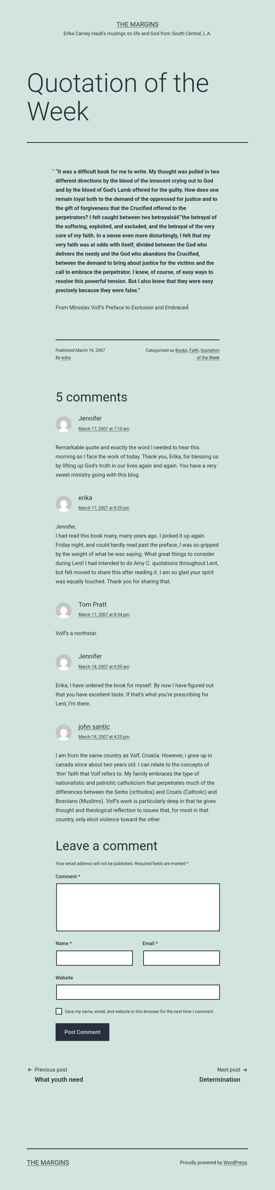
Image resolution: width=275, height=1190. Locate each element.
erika (66, 357)
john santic (94, 726)
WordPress (235, 1162)
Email (150, 943)
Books (181, 350)
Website (64, 978)
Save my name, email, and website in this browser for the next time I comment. (139, 1011)
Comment (68, 876)
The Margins (138, 24)
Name (64, 943)
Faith (194, 350)
